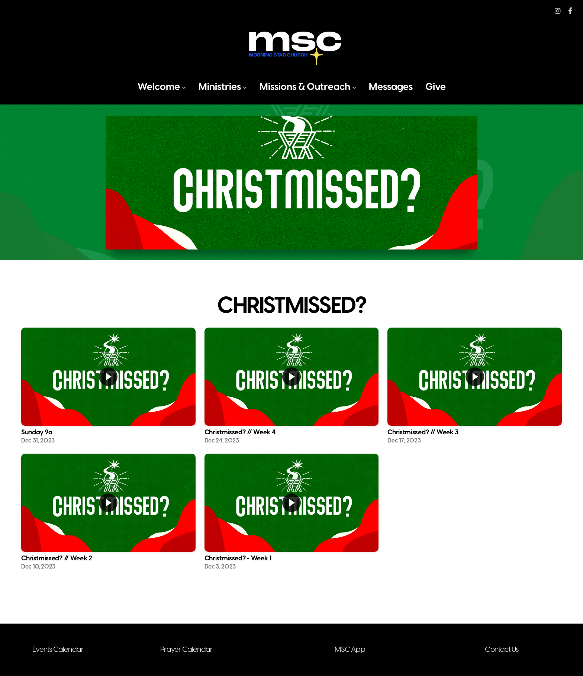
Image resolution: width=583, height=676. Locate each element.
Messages (391, 87)
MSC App (350, 650)
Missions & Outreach (308, 87)
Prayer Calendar (186, 650)
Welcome (162, 87)
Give (435, 87)
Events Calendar (57, 650)
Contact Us (501, 650)
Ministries (223, 87)
